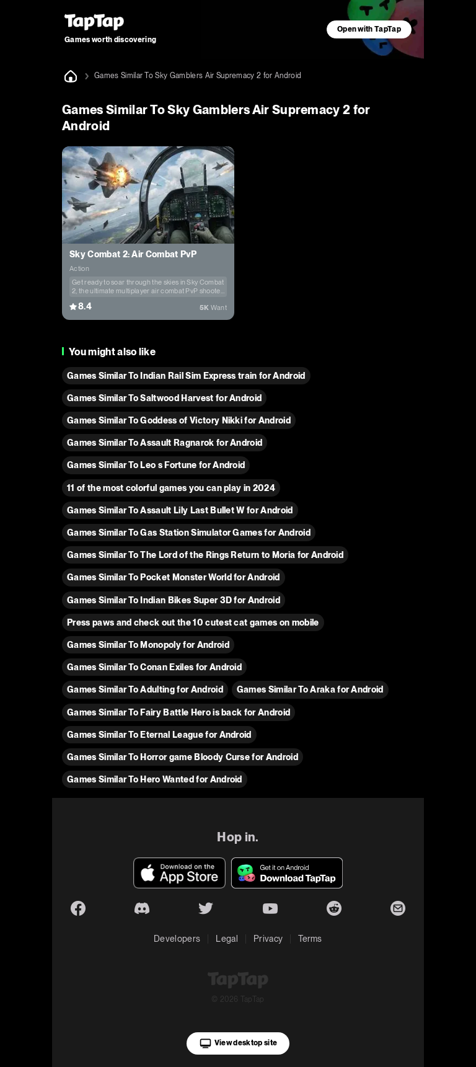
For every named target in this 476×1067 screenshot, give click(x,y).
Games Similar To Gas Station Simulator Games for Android (189, 533)
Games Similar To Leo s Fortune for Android (156, 465)
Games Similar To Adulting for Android (145, 689)
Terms (310, 939)
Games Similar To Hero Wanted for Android (154, 779)
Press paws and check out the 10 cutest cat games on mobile (193, 622)
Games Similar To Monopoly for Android (148, 645)
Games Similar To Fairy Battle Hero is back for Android (178, 712)
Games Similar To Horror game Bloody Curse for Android (182, 757)
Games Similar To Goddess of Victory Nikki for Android (179, 420)
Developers (177, 939)
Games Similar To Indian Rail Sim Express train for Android (186, 376)
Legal (227, 939)
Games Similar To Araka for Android (310, 689)
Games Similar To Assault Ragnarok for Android (164, 443)
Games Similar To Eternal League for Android (159, 735)
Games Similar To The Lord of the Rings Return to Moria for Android (205, 555)
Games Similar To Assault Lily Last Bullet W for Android (180, 510)
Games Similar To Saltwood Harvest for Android (164, 398)
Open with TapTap (369, 29)
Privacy (268, 939)
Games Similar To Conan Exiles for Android (154, 667)
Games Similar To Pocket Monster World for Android (173, 577)
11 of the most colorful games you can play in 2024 (171, 488)
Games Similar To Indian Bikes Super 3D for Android (173, 600)
